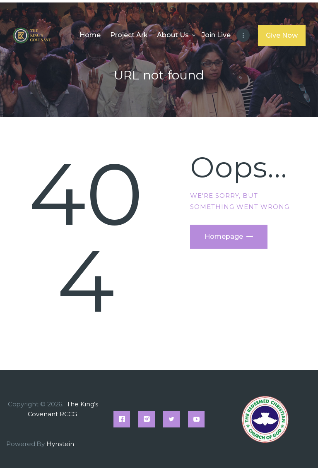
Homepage (224, 236)
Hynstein (60, 444)
